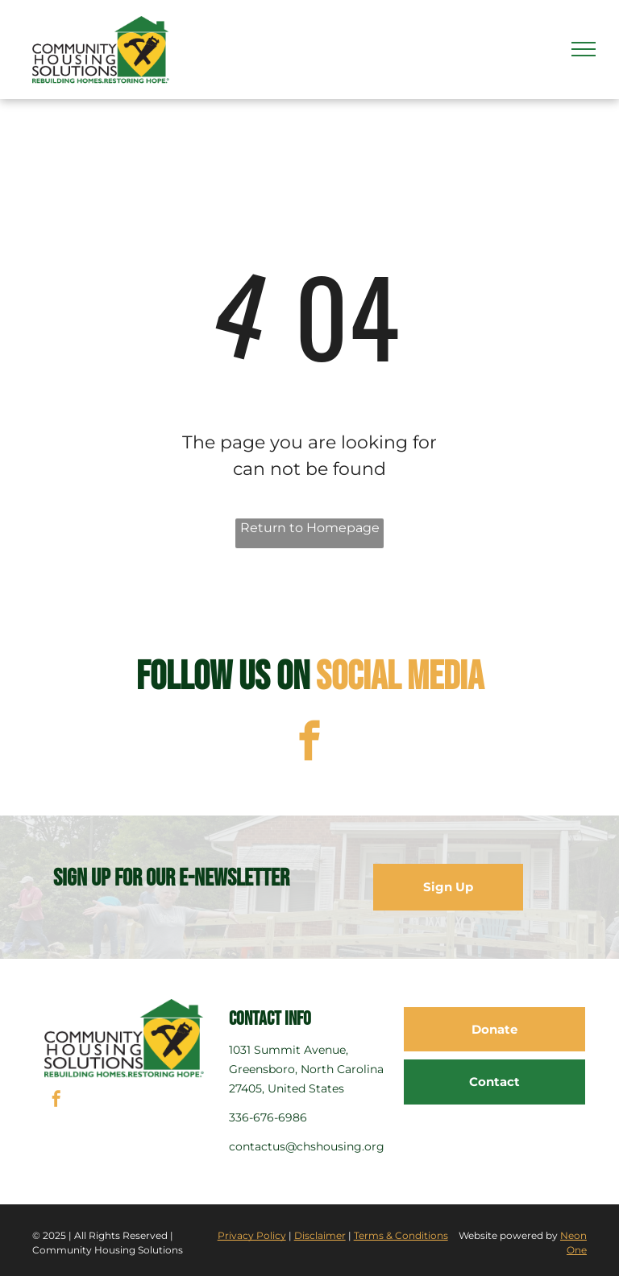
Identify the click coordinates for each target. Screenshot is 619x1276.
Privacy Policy (252, 1235)
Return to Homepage (310, 527)
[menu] (583, 49)
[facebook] (310, 743)
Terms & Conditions (401, 1235)
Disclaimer (320, 1235)
